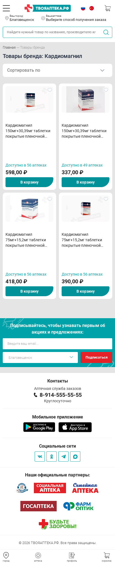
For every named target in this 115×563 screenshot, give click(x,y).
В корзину (29, 182)
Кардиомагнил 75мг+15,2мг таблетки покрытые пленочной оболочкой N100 (26, 240)
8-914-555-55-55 (61, 395)
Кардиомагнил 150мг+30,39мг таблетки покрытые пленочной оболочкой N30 (84, 131)
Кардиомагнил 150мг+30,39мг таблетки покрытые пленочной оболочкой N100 (28, 131)
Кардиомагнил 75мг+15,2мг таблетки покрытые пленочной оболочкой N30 (82, 240)
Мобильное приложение (57, 417)
